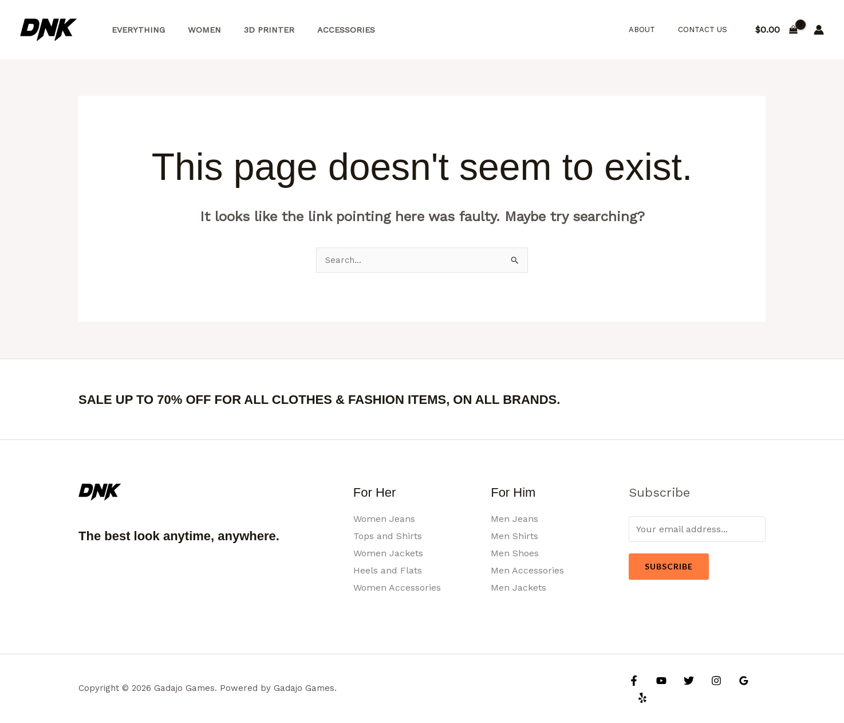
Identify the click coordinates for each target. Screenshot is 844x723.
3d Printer (253, 29)
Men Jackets (518, 587)
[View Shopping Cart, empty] (776, 30)
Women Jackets (388, 553)
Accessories (324, 29)
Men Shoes (515, 553)
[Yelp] (757, 689)
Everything (134, 29)
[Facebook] (634, 689)
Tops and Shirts (387, 536)
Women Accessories (397, 587)
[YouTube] (658, 689)
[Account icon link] (819, 30)
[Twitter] (683, 689)
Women (194, 29)
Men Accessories (527, 570)
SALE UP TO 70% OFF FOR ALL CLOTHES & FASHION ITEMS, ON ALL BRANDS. (363, 399)
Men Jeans (514, 519)
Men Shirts (514, 536)
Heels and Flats (387, 570)
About (654, 29)
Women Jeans (384, 519)
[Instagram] (708, 689)
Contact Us (706, 29)
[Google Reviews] (732, 689)
